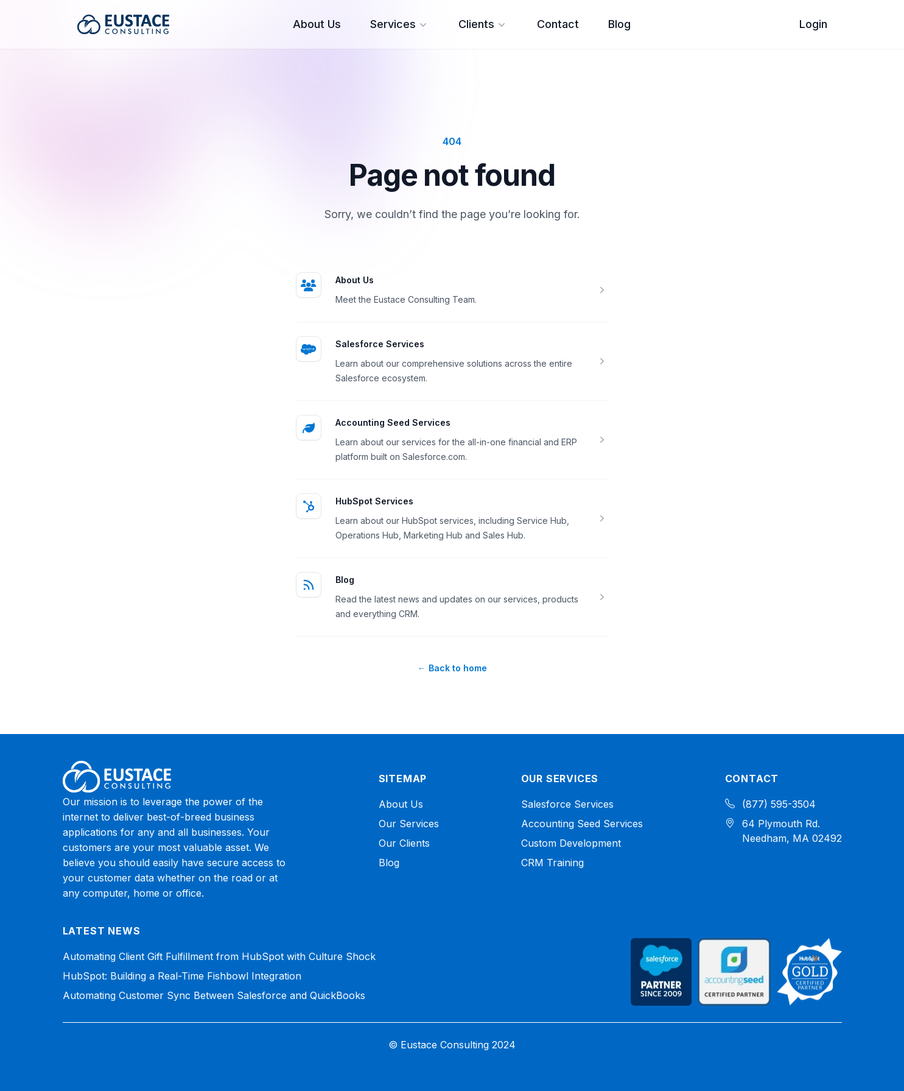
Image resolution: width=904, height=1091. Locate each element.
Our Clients (404, 843)
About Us (317, 24)
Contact (558, 24)
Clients (483, 24)
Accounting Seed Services (392, 422)
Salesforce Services (379, 344)
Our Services (409, 823)
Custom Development (571, 843)
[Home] (117, 777)
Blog (619, 24)
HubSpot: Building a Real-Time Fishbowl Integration (182, 976)
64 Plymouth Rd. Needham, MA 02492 (792, 830)
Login (813, 24)
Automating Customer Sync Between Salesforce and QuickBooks (214, 995)
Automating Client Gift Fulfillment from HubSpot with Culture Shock (219, 956)
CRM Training (552, 862)
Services (399, 24)
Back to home (452, 668)
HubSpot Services (374, 501)
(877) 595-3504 (779, 804)
